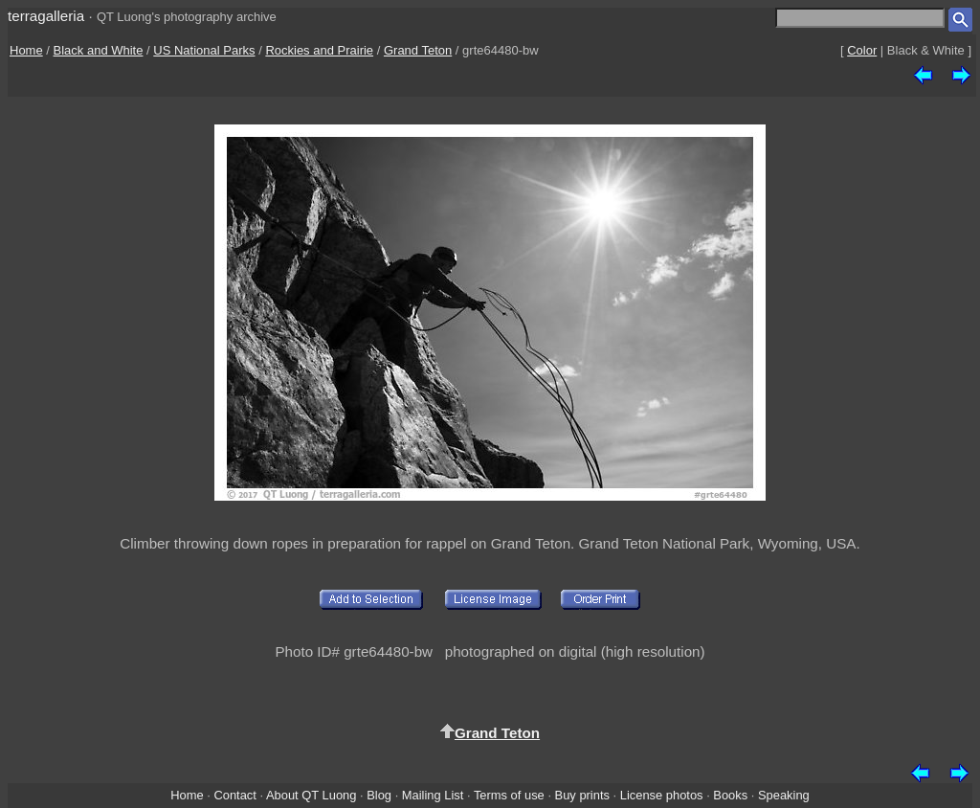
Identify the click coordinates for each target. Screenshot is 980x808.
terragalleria (46, 16)
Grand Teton (418, 50)
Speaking (784, 795)
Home (26, 50)
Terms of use (509, 795)
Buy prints (582, 795)
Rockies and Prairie (319, 50)
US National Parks (204, 50)
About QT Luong (311, 795)
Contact (234, 795)
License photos (661, 795)
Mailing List (433, 795)
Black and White (99, 50)
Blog (379, 795)
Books (730, 795)
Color (862, 50)
